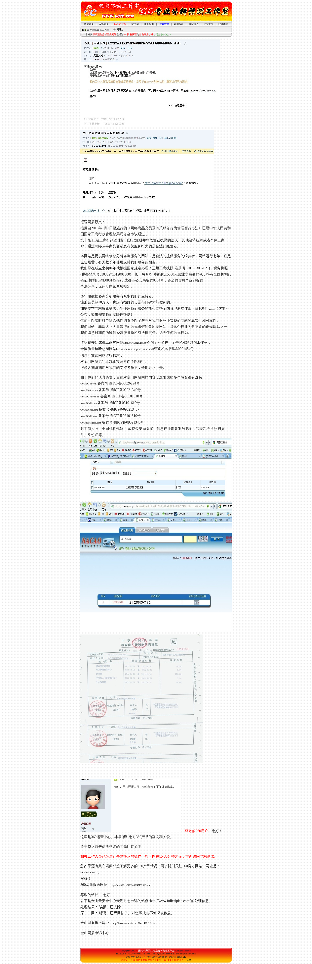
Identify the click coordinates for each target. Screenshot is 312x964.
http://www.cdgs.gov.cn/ (135, 342)
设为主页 (208, 24)
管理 (188, 960)
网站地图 (193, 24)
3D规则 (135, 24)
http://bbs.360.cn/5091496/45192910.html (131, 885)
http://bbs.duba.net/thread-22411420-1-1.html (134, 923)
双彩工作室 (103, 29)
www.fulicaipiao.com (90, 422)
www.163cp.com (88, 383)
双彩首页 (89, 24)
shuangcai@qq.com (186, 953)
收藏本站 (223, 24)
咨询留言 (178, 24)
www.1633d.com (88, 403)
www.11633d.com (89, 409)
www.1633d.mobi (89, 416)
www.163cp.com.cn (89, 396)
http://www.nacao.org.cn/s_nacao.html (134, 349)
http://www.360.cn (89, 872)
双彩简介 (103, 24)
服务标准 (149, 24)
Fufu (184, 956)
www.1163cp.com (89, 390)
